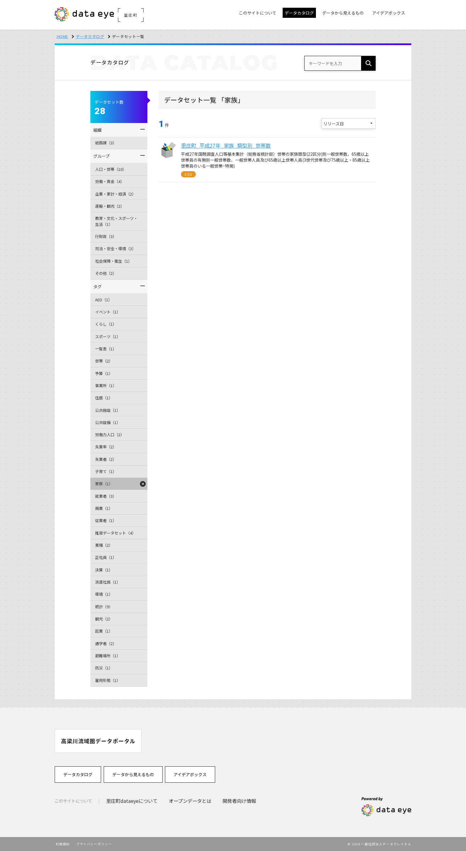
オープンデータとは (190, 800)
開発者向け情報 (239, 800)
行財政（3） (105, 236)
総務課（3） (105, 143)
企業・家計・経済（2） (115, 194)
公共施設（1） (107, 410)
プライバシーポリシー (94, 843)
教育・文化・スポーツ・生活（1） (116, 221)
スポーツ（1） (107, 336)
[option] (98, 741)
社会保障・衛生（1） (113, 261)
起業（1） (104, 631)
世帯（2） (104, 361)
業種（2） (104, 545)
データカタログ (90, 36)
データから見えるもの (133, 774)
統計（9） (104, 606)
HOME (62, 36)
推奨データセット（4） (115, 533)
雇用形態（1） (107, 680)
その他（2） (105, 273)
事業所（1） (105, 385)
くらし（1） (105, 324)
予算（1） (104, 373)
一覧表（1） (105, 349)
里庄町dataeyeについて (132, 800)
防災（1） (104, 668)
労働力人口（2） (109, 434)
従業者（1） (105, 520)
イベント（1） (107, 312)
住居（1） (104, 398)
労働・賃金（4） (109, 181)
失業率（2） (105, 447)
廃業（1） (104, 508)
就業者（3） (105, 496)
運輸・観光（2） (109, 206)
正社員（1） (105, 557)
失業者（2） (105, 459)
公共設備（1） (107, 422)
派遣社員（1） (107, 582)
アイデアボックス (190, 774)
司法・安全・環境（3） (115, 248)
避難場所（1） (107, 655)
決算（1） (104, 570)
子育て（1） (105, 471)
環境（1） (104, 594)
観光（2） (104, 619)
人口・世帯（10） (110, 169)
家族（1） (104, 483)
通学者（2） (105, 643)
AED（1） (103, 299)
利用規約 (63, 843)
